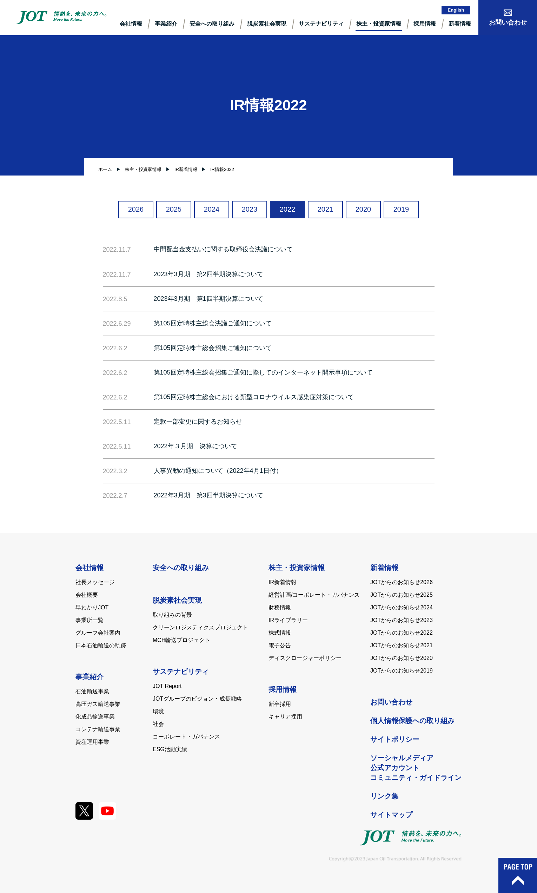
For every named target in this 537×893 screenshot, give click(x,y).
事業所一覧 (89, 620)
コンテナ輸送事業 (97, 729)
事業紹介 (166, 24)
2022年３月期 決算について (195, 446)
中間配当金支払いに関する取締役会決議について (223, 249)
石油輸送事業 (92, 691)
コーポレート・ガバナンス (186, 737)
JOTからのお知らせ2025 (401, 595)
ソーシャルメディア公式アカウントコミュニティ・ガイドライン (416, 767)
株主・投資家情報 (378, 24)
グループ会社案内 (97, 633)
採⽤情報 (424, 24)
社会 (158, 724)
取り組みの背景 (172, 615)
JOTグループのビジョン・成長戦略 (197, 699)
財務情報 (279, 607)
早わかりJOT (91, 607)
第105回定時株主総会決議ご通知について (213, 323)
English (456, 10)
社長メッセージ (95, 582)
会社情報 (131, 24)
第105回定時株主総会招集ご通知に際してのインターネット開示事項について (263, 372)
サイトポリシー (394, 739)
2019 (401, 209)
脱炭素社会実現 (266, 24)
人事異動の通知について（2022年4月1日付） (218, 470)
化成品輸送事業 (95, 717)
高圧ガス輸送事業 (97, 704)
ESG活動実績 (170, 749)
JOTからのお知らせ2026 (401, 582)
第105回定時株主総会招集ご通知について (213, 347)
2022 (288, 209)
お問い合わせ (391, 702)
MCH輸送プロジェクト (181, 640)
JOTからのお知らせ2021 (401, 645)
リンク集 (384, 796)
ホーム (105, 169)
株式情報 (279, 633)
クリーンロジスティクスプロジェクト (200, 627)
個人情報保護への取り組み (412, 721)
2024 (212, 209)
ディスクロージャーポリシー (305, 658)
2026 (136, 209)
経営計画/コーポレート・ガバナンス (314, 595)
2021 (325, 209)
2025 (174, 209)
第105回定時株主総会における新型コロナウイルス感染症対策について (254, 397)
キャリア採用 (285, 717)
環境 (158, 711)
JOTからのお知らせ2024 (401, 607)
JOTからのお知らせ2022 (401, 633)
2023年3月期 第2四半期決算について (208, 274)
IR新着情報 (282, 582)
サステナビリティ (321, 24)
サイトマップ (391, 815)
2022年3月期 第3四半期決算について (208, 495)
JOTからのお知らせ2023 (401, 620)
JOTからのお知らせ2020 (401, 658)
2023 (250, 209)
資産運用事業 (92, 742)
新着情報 (460, 24)
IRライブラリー (288, 620)
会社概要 (86, 595)
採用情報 (282, 689)
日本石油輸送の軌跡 (100, 645)
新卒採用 (279, 704)
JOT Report (167, 686)
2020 (363, 209)
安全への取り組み (212, 24)
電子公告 (279, 645)
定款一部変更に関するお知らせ (198, 421)
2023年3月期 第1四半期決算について (208, 298)
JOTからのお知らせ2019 (401, 671)
